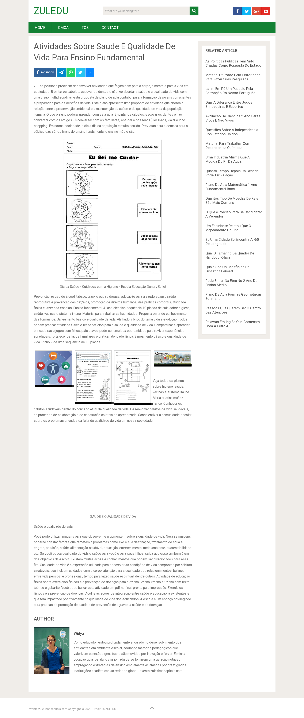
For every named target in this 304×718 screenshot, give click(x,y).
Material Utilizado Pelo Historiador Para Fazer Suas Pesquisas (232, 77)
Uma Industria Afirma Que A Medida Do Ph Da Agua (227, 159)
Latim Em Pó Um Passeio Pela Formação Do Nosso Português (230, 91)
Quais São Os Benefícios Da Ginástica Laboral (227, 269)
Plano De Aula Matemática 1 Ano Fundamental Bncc (231, 187)
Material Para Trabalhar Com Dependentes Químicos (227, 145)
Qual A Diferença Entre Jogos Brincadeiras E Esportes (228, 104)
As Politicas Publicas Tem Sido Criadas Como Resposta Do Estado (233, 63)
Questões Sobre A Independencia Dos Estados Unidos (231, 132)
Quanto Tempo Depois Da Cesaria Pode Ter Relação (232, 173)
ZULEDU (51, 11)
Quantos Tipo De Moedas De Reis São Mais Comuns (231, 200)
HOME (40, 27)
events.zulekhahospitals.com (47, 709)
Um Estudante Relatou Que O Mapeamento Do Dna (228, 228)
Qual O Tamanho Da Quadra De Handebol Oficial (229, 255)
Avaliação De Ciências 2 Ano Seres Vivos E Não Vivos (232, 118)
